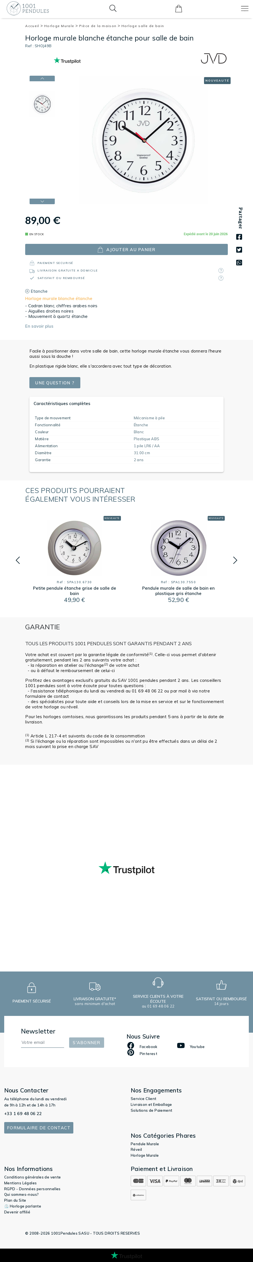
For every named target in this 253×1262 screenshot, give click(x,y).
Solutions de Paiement (151, 1110)
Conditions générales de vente (32, 1177)
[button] (18, 560)
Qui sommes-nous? (21, 1194)
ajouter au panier (126, 250)
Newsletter (38, 1031)
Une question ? (55, 382)
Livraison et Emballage (151, 1104)
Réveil (136, 1149)
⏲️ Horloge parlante (22, 1206)
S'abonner (86, 1042)
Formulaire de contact (39, 1127)
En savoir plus (39, 326)
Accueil (34, 26)
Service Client (143, 1098)
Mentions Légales (20, 1183)
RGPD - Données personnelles (32, 1189)
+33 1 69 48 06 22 (23, 1113)
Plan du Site (15, 1200)
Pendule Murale (145, 1144)
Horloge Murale (61, 26)
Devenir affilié (17, 1212)
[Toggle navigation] (245, 8)
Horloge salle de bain (142, 26)
